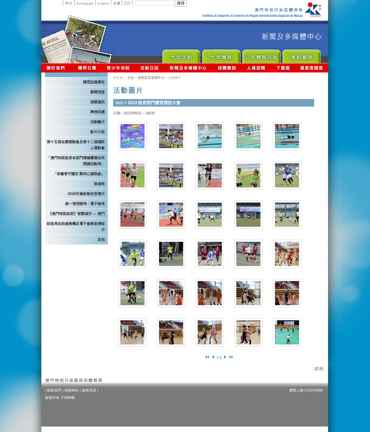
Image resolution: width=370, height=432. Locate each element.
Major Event (181, 54)
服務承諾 (89, 390)
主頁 (116, 2)
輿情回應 (97, 112)
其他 (101, 240)
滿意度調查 (311, 67)
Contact (127, 2)
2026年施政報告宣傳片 (86, 194)
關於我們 (57, 67)
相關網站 (71, 390)
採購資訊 (226, 67)
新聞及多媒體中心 (188, 67)
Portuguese (85, 2)
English (103, 2)
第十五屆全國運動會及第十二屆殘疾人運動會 (76, 145)
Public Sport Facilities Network (261, 54)
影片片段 (97, 132)
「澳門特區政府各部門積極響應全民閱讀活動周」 (76, 161)
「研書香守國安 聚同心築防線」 (79, 174)
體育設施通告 (94, 82)
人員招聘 (256, 67)
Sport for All (221, 54)
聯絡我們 (54, 390)
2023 (119, 103)
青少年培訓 (118, 67)
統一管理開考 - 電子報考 (85, 204)
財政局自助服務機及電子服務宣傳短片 (76, 227)
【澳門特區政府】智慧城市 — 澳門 (76, 214)
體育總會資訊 (87, 67)
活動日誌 (150, 67)
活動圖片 (97, 122)
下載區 (283, 67)
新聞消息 (97, 92)
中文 (69, 2)
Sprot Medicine (301, 54)
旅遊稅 (99, 184)
